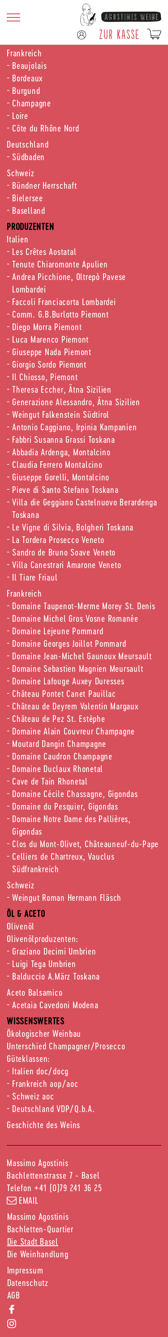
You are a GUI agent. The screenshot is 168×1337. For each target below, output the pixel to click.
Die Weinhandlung (38, 1253)
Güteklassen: (28, 1058)
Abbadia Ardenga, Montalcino (61, 451)
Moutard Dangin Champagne (59, 743)
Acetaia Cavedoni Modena (55, 1004)
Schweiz (20, 172)
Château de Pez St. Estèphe (58, 718)
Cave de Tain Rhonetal (50, 781)
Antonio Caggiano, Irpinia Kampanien (74, 426)
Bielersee (27, 197)
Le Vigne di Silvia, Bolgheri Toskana (73, 527)
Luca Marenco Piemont (50, 339)
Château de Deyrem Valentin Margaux (75, 705)
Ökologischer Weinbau (44, 1033)
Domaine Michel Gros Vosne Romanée (75, 618)
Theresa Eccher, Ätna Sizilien (62, 389)
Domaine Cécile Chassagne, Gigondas (75, 793)
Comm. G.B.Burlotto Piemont (60, 314)
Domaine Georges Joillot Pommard (69, 643)
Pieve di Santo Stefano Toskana (65, 489)
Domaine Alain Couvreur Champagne (73, 731)
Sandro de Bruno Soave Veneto (64, 552)
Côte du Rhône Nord (45, 128)
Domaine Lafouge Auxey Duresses (68, 680)
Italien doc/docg (40, 1070)
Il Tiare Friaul (34, 577)
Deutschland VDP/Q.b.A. (53, 1108)
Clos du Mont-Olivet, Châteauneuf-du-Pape (85, 843)
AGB (13, 1295)
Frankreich (24, 52)
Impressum (25, 1270)
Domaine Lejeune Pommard (57, 630)
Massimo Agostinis (38, 1216)
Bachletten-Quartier (40, 1228)
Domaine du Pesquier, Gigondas (65, 806)
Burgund (26, 90)
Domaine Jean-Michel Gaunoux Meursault (82, 655)
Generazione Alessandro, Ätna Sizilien (76, 401)
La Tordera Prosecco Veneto (58, 539)
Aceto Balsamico (34, 992)
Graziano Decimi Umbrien (54, 951)
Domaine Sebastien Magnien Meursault (77, 668)
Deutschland (27, 144)
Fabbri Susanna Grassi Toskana (63, 439)
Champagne (31, 103)
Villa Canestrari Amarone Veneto (66, 564)
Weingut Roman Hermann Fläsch (66, 897)
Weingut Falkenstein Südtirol (60, 414)
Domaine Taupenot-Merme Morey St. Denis (83, 605)
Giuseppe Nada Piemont (51, 351)
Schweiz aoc (33, 1096)
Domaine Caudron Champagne (62, 756)
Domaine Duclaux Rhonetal (57, 768)
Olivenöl (20, 926)
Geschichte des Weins (43, 1124)
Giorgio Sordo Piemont (49, 364)
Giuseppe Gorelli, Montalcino (60, 476)
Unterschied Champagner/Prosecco (66, 1045)
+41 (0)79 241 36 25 (68, 1187)
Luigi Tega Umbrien (44, 963)
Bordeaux (27, 77)
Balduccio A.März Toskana (56, 976)
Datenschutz (27, 1282)
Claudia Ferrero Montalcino (57, 464)
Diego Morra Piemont (47, 326)
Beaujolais (29, 65)
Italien (17, 238)
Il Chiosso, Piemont (45, 376)
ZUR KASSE (119, 33)
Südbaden (28, 156)
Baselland (28, 210)
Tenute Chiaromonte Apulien (60, 264)
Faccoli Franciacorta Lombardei (64, 301)
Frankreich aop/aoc (45, 1083)
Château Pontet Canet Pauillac (64, 693)
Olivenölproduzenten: (42, 938)
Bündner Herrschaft (44, 185)
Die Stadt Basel (32, 1241)
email (23, 1200)
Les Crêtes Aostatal (44, 251)
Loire (20, 115)
